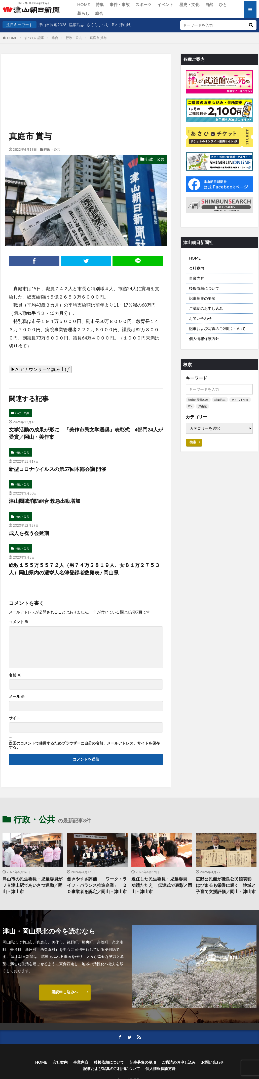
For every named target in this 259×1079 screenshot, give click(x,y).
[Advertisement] (85, 79)
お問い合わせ (200, 318)
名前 (15, 675)
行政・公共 (74, 38)
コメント (18, 622)
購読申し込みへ (65, 992)
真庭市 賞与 (98, 38)
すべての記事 (34, 38)
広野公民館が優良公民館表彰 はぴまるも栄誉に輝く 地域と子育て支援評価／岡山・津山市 (226, 885)
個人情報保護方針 (204, 338)
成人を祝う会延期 (29, 533)
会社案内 (196, 268)
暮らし (83, 13)
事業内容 (196, 278)
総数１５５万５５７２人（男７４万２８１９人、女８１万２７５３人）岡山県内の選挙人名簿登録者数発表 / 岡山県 (84, 568)
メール (17, 696)
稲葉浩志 (76, 24)
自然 (209, 4)
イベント (165, 4)
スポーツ (143, 4)
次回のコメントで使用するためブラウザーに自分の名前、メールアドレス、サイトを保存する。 (84, 745)
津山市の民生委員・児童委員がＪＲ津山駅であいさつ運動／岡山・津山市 (32, 885)
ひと (223, 4)
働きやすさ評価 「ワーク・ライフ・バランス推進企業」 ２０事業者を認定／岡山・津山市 (97, 885)
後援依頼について (204, 288)
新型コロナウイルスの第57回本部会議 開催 (57, 469)
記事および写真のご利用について (217, 328)
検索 (193, 442)
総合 (99, 13)
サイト (14, 718)
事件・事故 (119, 4)
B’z (114, 24)
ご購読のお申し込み (206, 308)
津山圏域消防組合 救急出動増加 (44, 501)
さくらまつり (98, 24)
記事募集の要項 (202, 298)
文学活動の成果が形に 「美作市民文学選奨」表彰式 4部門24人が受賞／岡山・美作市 (86, 433)
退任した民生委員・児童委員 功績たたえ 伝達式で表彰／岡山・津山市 (161, 885)
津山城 (125, 24)
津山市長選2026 (52, 24)
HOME (83, 4)
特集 (100, 4)
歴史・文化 (189, 4)
